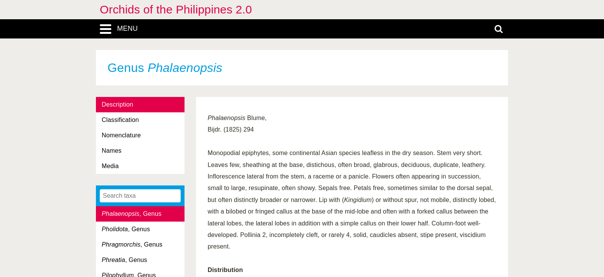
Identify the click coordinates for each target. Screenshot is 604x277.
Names (111, 150)
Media (110, 166)
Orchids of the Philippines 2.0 (176, 9)
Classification (120, 120)
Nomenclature (121, 135)
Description (117, 104)
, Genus (131, 213)
